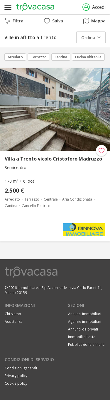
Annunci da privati (83, 329)
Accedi (94, 7)
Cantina (61, 56)
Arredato (15, 56)
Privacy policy (16, 375)
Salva (53, 21)
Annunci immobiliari (84, 313)
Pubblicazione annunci (86, 344)
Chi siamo (13, 313)
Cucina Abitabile (88, 56)
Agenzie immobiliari (84, 321)
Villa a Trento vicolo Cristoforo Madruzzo (53, 159)
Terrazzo (39, 56)
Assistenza (13, 321)
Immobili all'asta (81, 336)
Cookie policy (16, 383)
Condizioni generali (21, 368)
